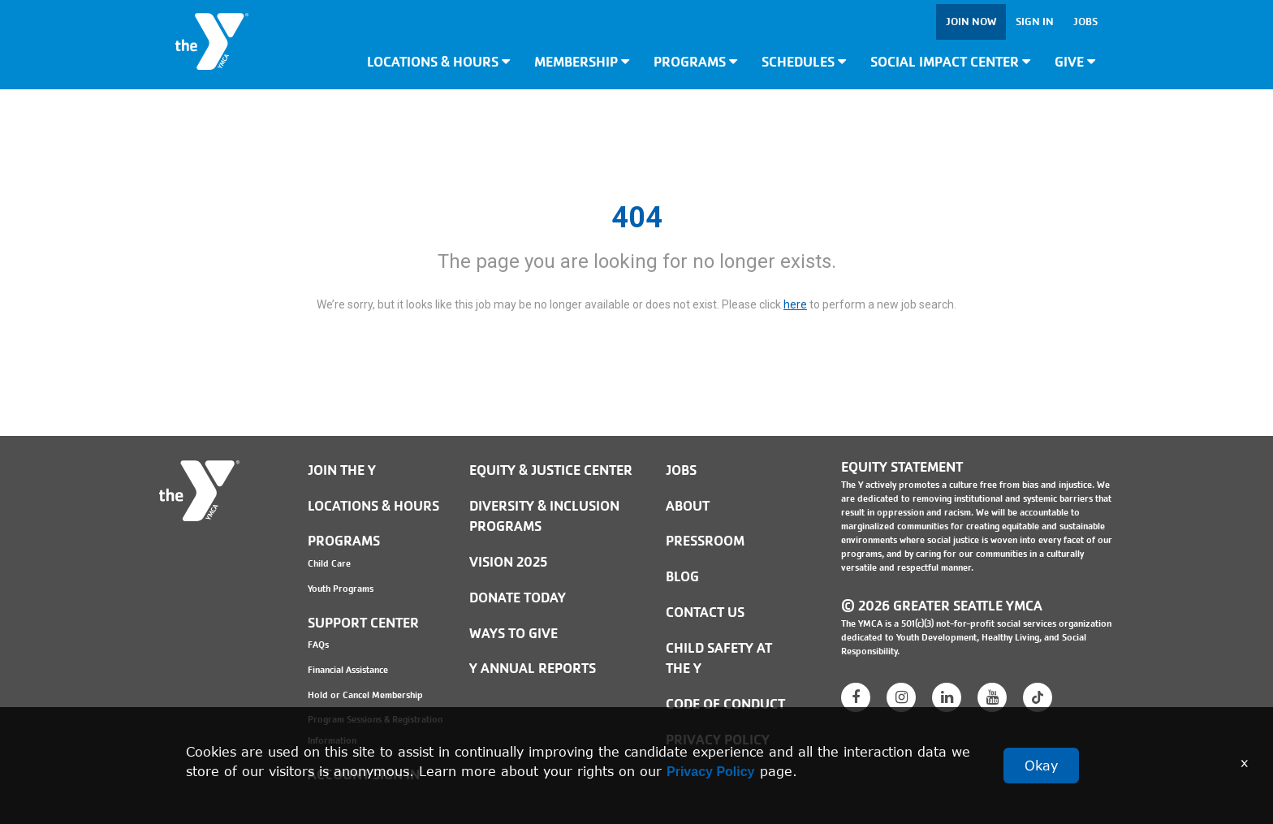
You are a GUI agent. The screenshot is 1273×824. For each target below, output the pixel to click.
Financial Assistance (348, 669)
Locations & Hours (438, 62)
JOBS (681, 470)
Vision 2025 (508, 562)
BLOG (682, 576)
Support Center (363, 623)
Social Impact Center (950, 62)
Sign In (1035, 21)
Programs (695, 62)
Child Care (329, 563)
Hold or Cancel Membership (365, 695)
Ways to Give (513, 633)
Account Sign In (364, 774)
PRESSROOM (705, 541)
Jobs (1085, 21)
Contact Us (705, 612)
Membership (581, 62)
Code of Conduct (725, 704)
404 (636, 218)
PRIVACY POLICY (718, 740)
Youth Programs (340, 588)
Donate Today (517, 597)
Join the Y (342, 470)
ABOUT (688, 506)
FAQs (318, 644)
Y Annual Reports (532, 668)
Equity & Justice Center (550, 470)
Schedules (804, 62)
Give (1075, 62)
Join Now (971, 21)
